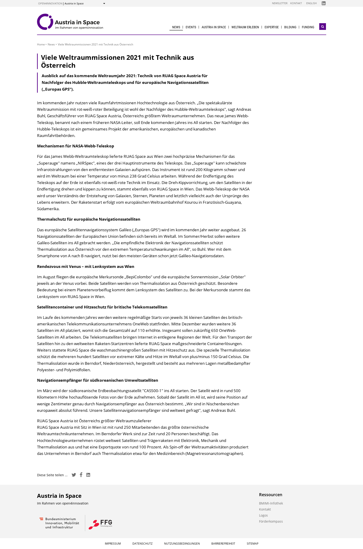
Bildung (290, 27)
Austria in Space (214, 27)
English (311, 3)
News (176, 27)
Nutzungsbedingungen (182, 544)
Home (41, 44)
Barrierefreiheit (223, 544)
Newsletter (280, 3)
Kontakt (296, 3)
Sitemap (252, 544)
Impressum (113, 544)
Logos (263, 515)
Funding (308, 27)
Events (191, 27)
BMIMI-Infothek (271, 503)
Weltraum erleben (245, 27)
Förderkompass (271, 521)
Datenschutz (142, 544)
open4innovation (50, 3)
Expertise (272, 27)
